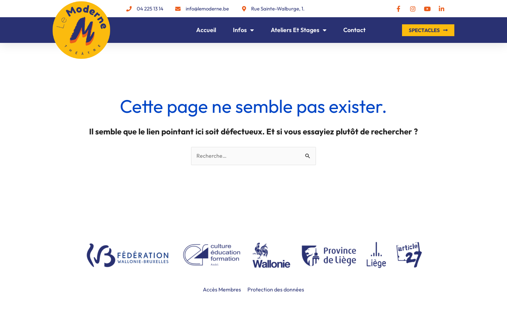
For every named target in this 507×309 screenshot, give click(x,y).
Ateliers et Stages (298, 30)
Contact (354, 30)
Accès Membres (222, 289)
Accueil (206, 30)
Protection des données (275, 289)
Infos (243, 30)
